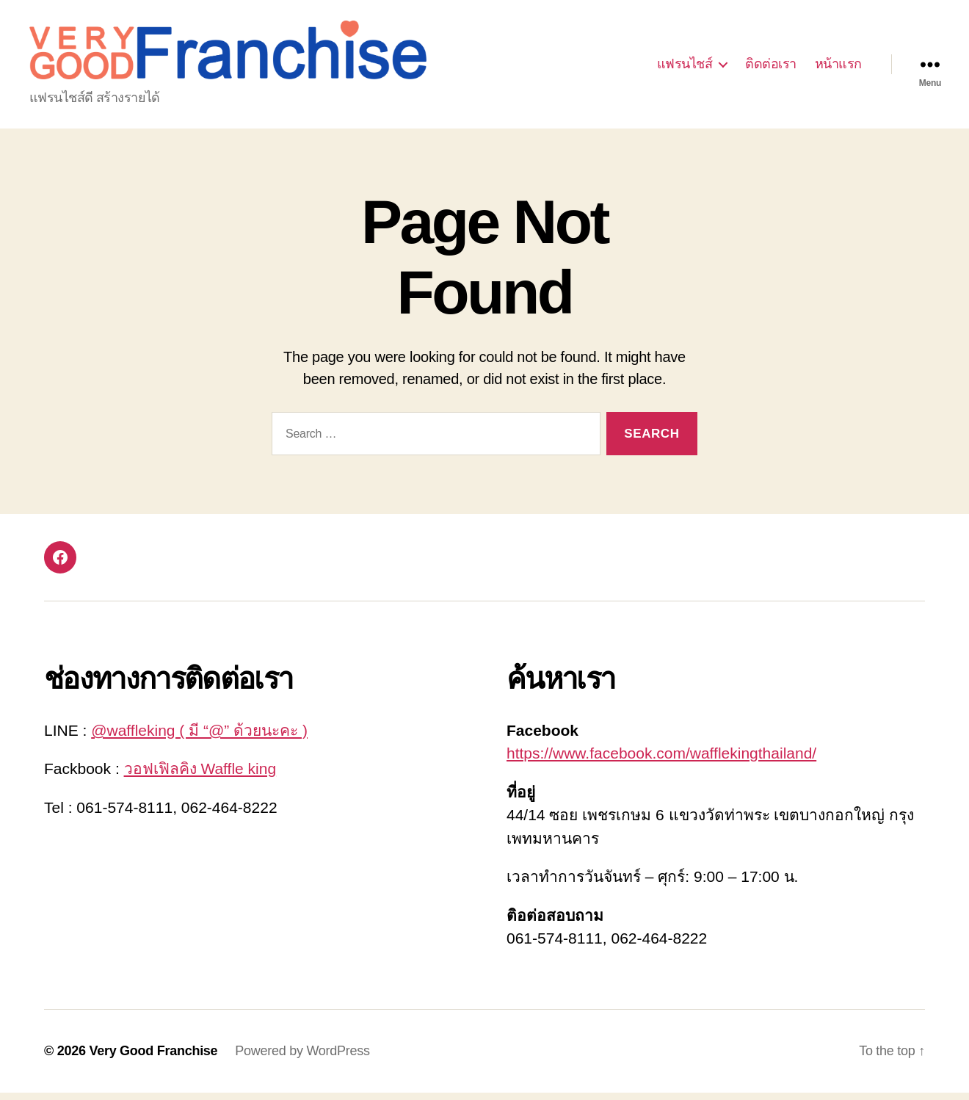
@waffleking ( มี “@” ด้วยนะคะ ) (199, 737)
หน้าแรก (838, 67)
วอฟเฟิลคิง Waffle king (200, 775)
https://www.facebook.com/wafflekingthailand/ (661, 760)
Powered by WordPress (302, 1058)
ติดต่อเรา (770, 67)
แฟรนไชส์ (685, 67)
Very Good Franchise (153, 1058)
